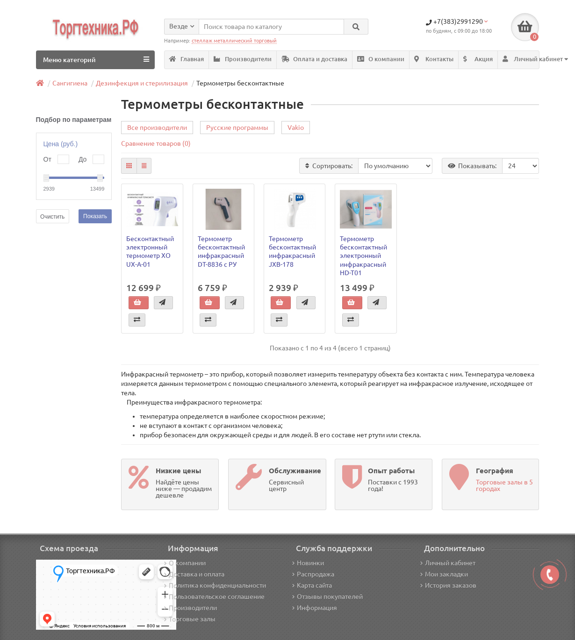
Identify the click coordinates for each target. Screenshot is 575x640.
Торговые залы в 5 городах (504, 485)
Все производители (157, 127)
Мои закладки (444, 574)
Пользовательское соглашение (214, 596)
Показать (95, 216)
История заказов (448, 585)
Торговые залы (190, 619)
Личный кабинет (447, 563)
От (47, 159)
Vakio (296, 127)
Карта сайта (312, 585)
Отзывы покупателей (327, 596)
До (82, 159)
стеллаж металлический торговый (234, 40)
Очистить (52, 216)
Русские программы (237, 127)
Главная (186, 59)
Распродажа (313, 574)
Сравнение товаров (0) (156, 143)
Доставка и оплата (194, 574)
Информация (314, 608)
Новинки (308, 563)
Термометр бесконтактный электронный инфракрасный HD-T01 (363, 256)
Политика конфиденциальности (215, 585)
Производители (243, 59)
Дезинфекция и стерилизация (142, 83)
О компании (380, 59)
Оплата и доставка (314, 59)
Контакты (433, 59)
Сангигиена (69, 83)
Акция (478, 59)
